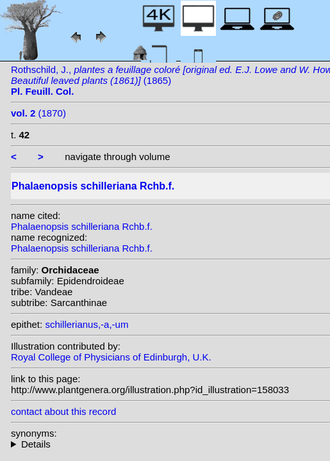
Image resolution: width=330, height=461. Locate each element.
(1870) (38, 113)
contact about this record (63, 411)
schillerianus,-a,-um (86, 324)
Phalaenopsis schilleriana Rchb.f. (82, 226)
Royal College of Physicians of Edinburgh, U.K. (111, 357)
